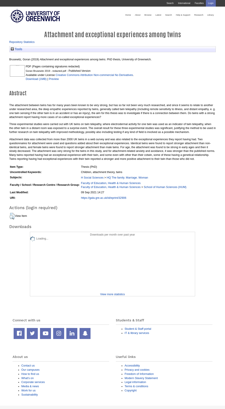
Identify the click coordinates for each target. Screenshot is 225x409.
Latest (158, 15)
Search (170, 3)
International (184, 3)
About (137, 15)
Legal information (135, 382)
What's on (27, 378)
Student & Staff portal (138, 328)
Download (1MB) (36, 79)
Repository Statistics (22, 42)
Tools (16, 49)
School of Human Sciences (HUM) (165, 187)
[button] (12, 216)
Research (198, 15)
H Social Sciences (92, 177)
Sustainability (29, 394)
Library (210, 15)
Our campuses (30, 369)
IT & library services (137, 333)
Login (211, 3)
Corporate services (33, 382)
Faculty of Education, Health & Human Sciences (110, 183)
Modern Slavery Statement (141, 378)
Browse (147, 15)
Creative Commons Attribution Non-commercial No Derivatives (94, 75)
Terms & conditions (136, 386)
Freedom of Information (139, 374)
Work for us (28, 390)
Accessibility (132, 365)
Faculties (199, 3)
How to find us (30, 374)
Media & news (30, 386)
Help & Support (183, 15)
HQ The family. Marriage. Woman (127, 177)
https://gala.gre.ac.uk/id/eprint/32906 (103, 197)
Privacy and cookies (137, 369)
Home (128, 15)
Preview (54, 79)
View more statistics (112, 294)
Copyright (131, 390)
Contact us (28, 365)
